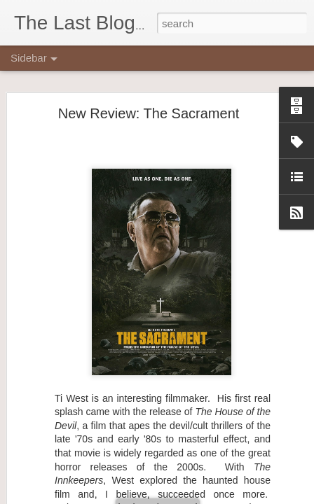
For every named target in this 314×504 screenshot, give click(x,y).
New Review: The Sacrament (149, 107)
